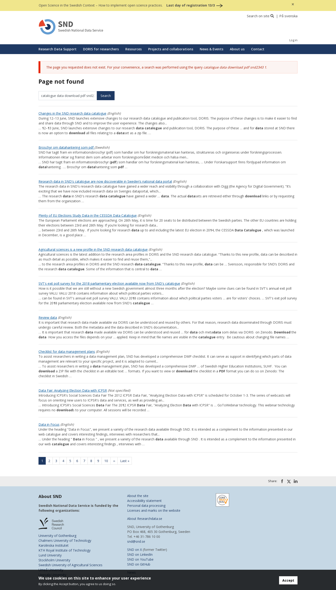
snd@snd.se (136, 541)
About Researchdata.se (144, 518)
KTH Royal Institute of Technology (64, 550)
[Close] (292, 4)
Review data (47, 317)
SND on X (134, 549)
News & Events (211, 49)
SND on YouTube (140, 559)
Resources (133, 49)
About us (237, 49)
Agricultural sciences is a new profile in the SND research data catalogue (93, 249)
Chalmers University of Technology (64, 540)
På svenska (288, 16)
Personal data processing (146, 505)
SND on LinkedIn (140, 554)
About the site (137, 496)
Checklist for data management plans (66, 351)
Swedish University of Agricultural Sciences (70, 565)
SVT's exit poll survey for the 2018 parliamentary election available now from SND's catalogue (109, 283)
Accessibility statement (144, 500)
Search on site (258, 16)
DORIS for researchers (101, 49)
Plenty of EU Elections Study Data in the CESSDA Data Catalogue (87, 215)
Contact (257, 49)
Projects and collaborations (170, 49)
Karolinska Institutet (53, 545)
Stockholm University (54, 560)
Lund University (50, 555)
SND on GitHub (138, 564)
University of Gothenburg (57, 535)
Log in (293, 40)
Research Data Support (57, 49)
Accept (288, 580)
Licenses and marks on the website (153, 510)
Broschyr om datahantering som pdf (66, 147)
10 (107, 461)
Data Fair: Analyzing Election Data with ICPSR (72, 390)
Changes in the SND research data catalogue (72, 113)
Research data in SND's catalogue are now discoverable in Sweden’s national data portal (105, 181)
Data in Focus (49, 424)
